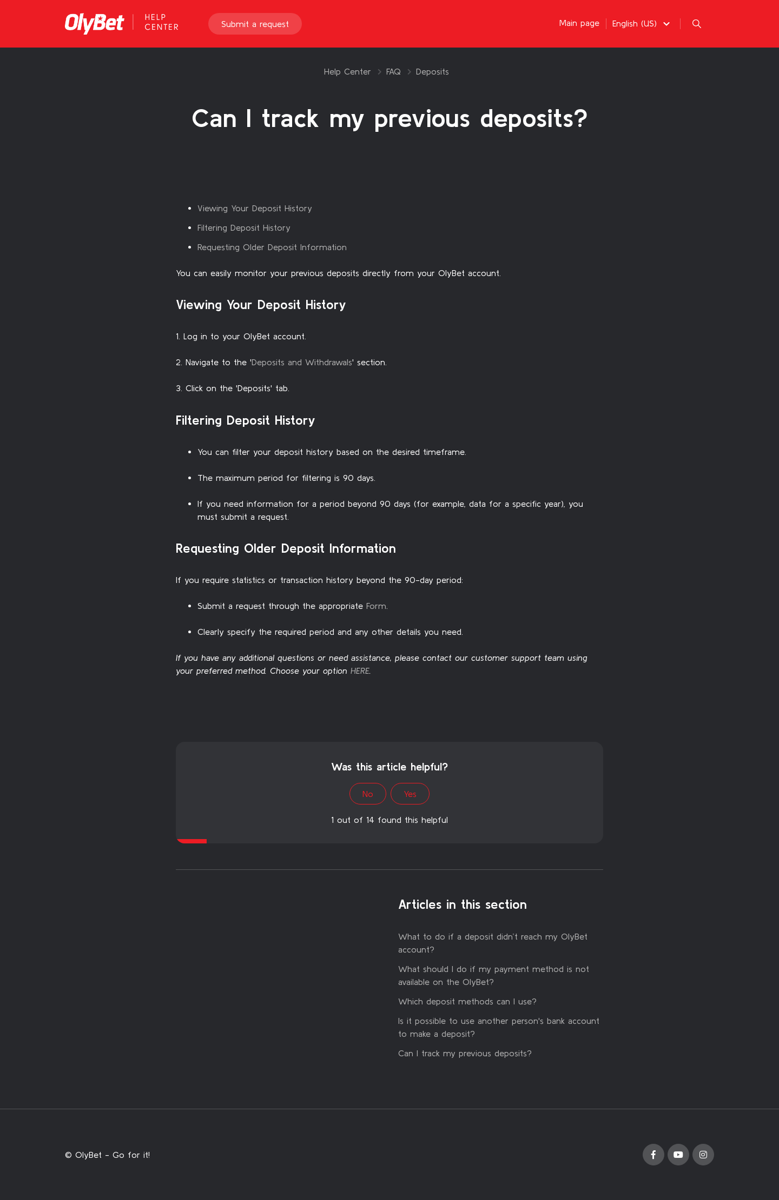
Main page (579, 23)
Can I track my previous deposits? (465, 1053)
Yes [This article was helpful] (410, 794)
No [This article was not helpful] (367, 794)
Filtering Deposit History (244, 227)
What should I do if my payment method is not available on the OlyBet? (493, 975)
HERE (360, 670)
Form (376, 606)
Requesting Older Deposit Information (272, 247)
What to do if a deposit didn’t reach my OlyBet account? (492, 942)
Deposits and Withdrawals (302, 362)
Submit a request (255, 24)
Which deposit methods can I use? (467, 1001)
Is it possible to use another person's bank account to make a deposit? (498, 1027)
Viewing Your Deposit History (254, 208)
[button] (642, 23)
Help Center (347, 71)
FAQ (393, 71)
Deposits (432, 71)
